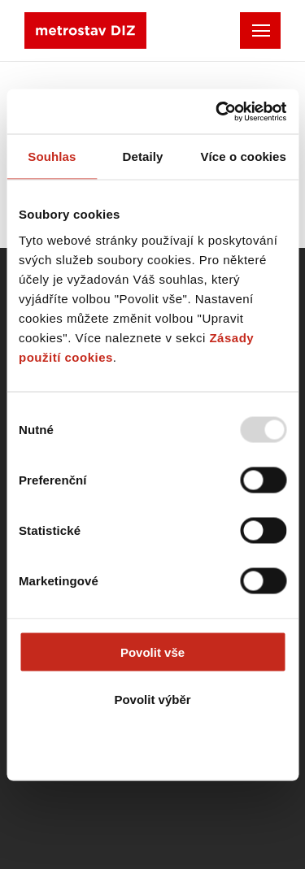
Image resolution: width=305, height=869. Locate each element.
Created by (97, 787)
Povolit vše (152, 651)
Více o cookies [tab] (243, 156)
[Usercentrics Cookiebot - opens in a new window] (217, 111)
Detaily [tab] (143, 156)
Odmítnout (153, 747)
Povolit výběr (152, 699)
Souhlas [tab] (52, 156)
